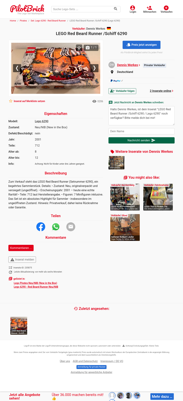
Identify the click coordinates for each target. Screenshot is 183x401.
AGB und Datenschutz (85, 361)
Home (13, 20)
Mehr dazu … (162, 396)
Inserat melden (22, 260)
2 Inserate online (160, 91)
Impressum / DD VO (111, 361)
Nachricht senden (142, 140)
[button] (18, 68)
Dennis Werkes (127, 65)
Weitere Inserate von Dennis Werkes (141, 151)
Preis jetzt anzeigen (141, 45)
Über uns (65, 361)
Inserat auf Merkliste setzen (27, 101)
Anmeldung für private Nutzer (91, 367)
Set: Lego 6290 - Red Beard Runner (48, 20)
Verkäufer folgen (122, 91)
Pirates (23, 20)
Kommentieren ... (21, 248)
